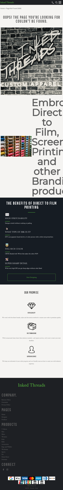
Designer (4, 417)
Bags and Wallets (7, 447)
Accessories (5, 444)
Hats (3, 432)
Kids (3, 439)
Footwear (4, 459)
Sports (3, 452)
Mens (3, 434)
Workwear (5, 449)
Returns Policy (6, 400)
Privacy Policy (6, 405)
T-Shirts (4, 429)
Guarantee (5, 402)
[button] (56, 2)
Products (4, 420)
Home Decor (5, 457)
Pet (2, 454)
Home (2, 8)
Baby (3, 442)
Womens (4, 437)
